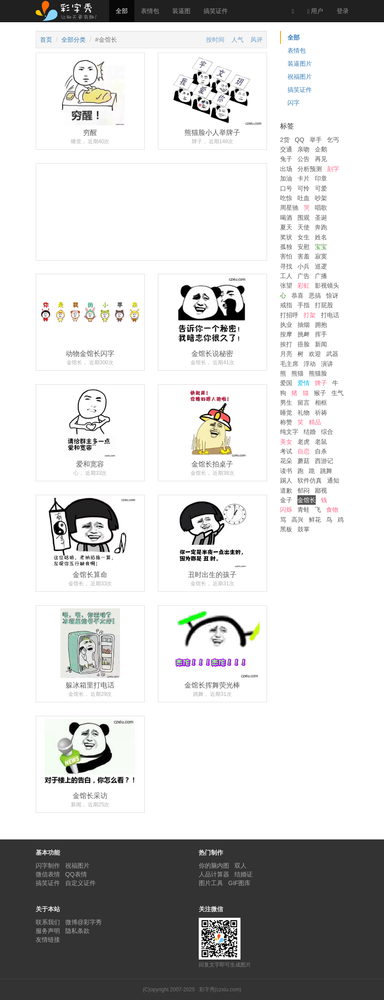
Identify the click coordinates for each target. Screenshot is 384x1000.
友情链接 (48, 939)
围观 (303, 217)
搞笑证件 (216, 10)
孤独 (286, 246)
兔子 (286, 158)
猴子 (320, 392)
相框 (321, 402)
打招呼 (289, 315)
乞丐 (333, 139)
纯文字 (289, 431)
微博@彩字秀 (83, 922)
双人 (240, 865)
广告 (303, 275)
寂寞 (321, 256)
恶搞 (315, 295)
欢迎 (315, 353)
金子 (286, 500)
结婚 (310, 431)
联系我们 (48, 922)
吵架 (321, 198)
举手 (316, 139)
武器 (332, 353)
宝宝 (321, 246)
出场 (286, 168)
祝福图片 (299, 76)
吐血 (303, 198)
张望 (286, 285)
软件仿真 (309, 480)
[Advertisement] (151, 244)
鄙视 (321, 490)
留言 (303, 402)
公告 (303, 158)
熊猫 (297, 373)
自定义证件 (80, 882)
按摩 (286, 334)
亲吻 (303, 149)
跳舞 (326, 470)
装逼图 (181, 10)
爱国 (286, 382)
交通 (286, 149)
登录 (343, 10)
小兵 (303, 266)
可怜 (303, 188)
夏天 (286, 227)
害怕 (286, 256)
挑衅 (303, 334)
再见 (321, 158)
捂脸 (303, 344)
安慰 (303, 246)
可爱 (321, 188)
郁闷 (303, 490)
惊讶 (332, 295)
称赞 (286, 422)
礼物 (303, 412)
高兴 (297, 519)
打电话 (330, 315)
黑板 (286, 529)
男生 (286, 402)
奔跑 (321, 227)
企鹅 (321, 149)
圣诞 (321, 217)
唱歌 (321, 207)
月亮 (286, 353)
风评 (256, 39)
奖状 (286, 237)
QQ (299, 139)
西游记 (324, 460)
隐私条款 (77, 930)
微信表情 (48, 874)
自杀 (321, 451)
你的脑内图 (214, 865)
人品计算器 (214, 874)
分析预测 (309, 168)
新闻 (321, 344)
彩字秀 (69, 11)
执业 (286, 324)
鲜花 (315, 519)
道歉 (286, 490)
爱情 (303, 382)
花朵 (286, 460)
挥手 (321, 334)
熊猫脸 (318, 373)
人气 (237, 39)
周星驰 (289, 207)
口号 (286, 188)
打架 (310, 315)
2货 (285, 139)
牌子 (321, 382)
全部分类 (73, 39)
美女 (286, 441)
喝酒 (286, 217)
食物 (332, 509)
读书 (286, 470)
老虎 (303, 441)
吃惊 (286, 198)
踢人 (286, 480)
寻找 (286, 266)
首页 (46, 39)
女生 (303, 237)
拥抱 (321, 324)
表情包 (150, 10)
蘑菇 (303, 460)
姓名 (321, 237)
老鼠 (321, 441)
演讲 (327, 363)
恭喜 (297, 295)
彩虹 (303, 285)
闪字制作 (48, 865)
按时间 (215, 39)
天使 (303, 227)
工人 (286, 275)
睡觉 (286, 412)
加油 (286, 178)
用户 (315, 11)
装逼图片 (299, 63)
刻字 (333, 168)
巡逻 (321, 266)
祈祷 (321, 412)
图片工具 (211, 882)
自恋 (303, 451)
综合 (327, 431)
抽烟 (303, 324)
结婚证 (243, 874)
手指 (303, 305)
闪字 (293, 102)
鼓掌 (303, 529)
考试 (286, 451)
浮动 (310, 363)
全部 (122, 10)
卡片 (303, 178)
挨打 (286, 344)
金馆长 (306, 500)
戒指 (286, 305)
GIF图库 (239, 882)
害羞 (303, 256)
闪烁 (286, 509)
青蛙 (303, 509)
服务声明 (48, 930)
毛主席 (289, 363)
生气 (337, 392)
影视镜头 (327, 285)
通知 (333, 480)
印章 (321, 178)
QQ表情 (76, 874)
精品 (315, 422)
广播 (321, 275)
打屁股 (324, 305)
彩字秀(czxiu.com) (220, 990)
